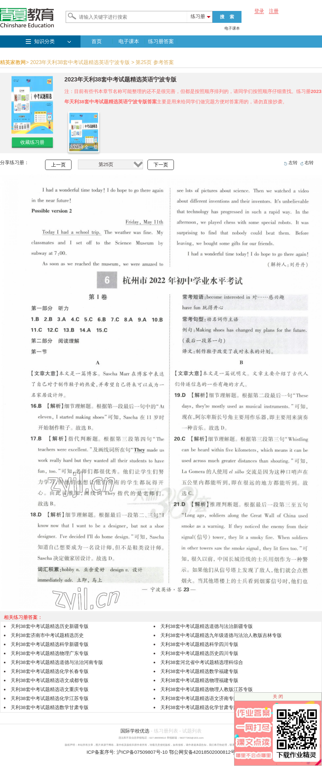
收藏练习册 (32, 142)
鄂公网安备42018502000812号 (202, 752)
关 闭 (278, 696)
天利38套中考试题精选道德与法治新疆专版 (206, 626)
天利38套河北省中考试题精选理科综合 (201, 662)
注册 (274, 11)
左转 (293, 162)
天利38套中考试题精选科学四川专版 (199, 644)
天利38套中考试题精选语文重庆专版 (50, 689)
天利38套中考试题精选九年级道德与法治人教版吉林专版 (221, 635)
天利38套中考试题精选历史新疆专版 (50, 626)
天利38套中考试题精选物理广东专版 (50, 653)
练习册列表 (166, 730)
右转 (309, 162)
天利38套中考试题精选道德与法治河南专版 (57, 662)
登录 (259, 11)
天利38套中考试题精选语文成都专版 (50, 680)
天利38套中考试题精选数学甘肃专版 (50, 707)
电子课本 (232, 28)
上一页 (58, 164)
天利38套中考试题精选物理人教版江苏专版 (206, 689)
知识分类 (44, 41)
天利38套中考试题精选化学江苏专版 (50, 698)
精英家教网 (13, 62)
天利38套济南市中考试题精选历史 (47, 635)
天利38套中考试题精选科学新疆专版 (50, 644)
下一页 (161, 164)
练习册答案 (161, 41)
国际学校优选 (134, 730)
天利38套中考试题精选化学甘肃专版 (199, 707)
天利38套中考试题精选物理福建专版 (199, 680)
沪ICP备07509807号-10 (142, 752)
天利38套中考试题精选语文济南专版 (199, 698)
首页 (96, 41)
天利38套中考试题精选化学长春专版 (50, 671)
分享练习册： (14, 162)
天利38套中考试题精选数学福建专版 (199, 671)
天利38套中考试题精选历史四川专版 (199, 653)
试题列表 (192, 730)
